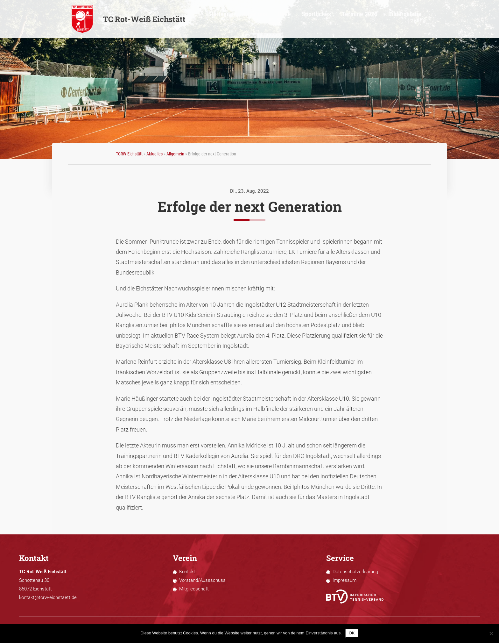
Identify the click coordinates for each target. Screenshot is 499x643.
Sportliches (339, 19)
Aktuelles (154, 153)
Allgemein (175, 153)
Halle (311, 19)
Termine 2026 (376, 19)
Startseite (256, 19)
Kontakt (187, 572)
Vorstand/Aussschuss (202, 580)
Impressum (344, 580)
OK (352, 633)
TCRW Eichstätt (129, 153)
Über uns (287, 19)
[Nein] (491, 633)
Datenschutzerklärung (355, 572)
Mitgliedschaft (194, 589)
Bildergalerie (414, 19)
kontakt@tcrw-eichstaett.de (48, 597)
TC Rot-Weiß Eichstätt (128, 19)
